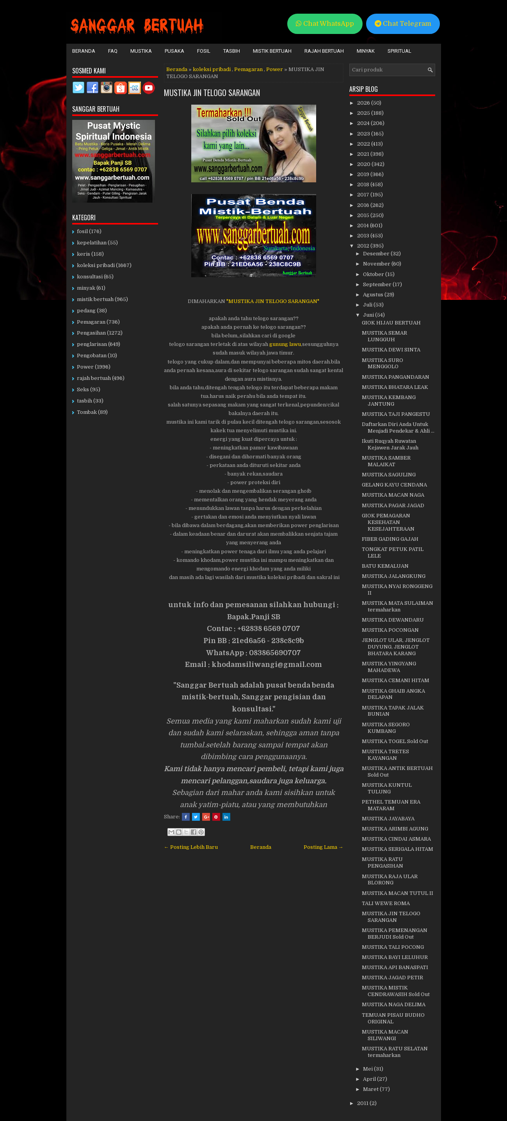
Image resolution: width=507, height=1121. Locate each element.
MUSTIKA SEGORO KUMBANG (386, 728)
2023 (364, 134)
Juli (368, 305)
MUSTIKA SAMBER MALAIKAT (386, 461)
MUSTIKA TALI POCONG (393, 947)
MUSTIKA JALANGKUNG (393, 576)
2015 (363, 215)
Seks (83, 389)
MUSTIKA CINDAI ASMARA (396, 839)
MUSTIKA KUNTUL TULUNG (387, 788)
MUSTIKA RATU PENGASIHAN (382, 862)
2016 (363, 205)
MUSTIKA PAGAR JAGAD (393, 505)
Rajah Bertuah (324, 51)
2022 (364, 144)
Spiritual (399, 51)
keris (83, 254)
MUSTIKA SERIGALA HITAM (397, 849)
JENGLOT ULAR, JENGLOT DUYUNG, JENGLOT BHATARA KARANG (396, 646)
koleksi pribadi (212, 69)
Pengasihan (91, 333)
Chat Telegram (403, 23)
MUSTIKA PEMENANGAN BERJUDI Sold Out (394, 933)
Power (274, 69)
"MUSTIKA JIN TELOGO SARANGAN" (272, 301)
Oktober (374, 274)
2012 (363, 246)
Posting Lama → (323, 847)
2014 (363, 225)
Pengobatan (92, 355)
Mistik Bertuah (272, 51)
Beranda (83, 51)
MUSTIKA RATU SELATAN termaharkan (395, 1052)
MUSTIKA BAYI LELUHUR (395, 957)
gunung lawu (284, 344)
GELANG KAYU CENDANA (394, 485)
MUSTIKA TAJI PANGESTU (396, 414)
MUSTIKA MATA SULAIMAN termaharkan (397, 606)
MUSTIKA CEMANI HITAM (395, 680)
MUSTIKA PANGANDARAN (395, 377)
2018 (363, 184)
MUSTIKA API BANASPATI (395, 967)
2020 (364, 164)
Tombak (87, 412)
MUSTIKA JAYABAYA (388, 819)
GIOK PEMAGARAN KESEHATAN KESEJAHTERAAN (388, 522)
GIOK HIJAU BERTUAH (391, 323)
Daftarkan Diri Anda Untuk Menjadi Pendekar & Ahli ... (398, 427)
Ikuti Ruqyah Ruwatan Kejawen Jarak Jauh (390, 444)
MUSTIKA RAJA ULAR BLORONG (390, 879)
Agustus (373, 295)
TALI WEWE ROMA (386, 903)
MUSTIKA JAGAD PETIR (392, 977)
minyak (86, 288)
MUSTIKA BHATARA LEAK (395, 387)
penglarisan (92, 344)
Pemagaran (248, 69)
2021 (363, 154)
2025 (364, 113)
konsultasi (90, 277)
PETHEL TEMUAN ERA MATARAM (391, 805)
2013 (363, 236)
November (377, 264)
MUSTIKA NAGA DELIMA (393, 1004)
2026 (364, 103)
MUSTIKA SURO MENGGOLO (382, 363)
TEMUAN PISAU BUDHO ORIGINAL (393, 1018)
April (370, 1079)
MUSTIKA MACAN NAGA (393, 495)
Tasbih (231, 51)
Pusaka (174, 51)
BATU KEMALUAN (385, 566)
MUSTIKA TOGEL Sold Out (395, 741)
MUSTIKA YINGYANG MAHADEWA (389, 667)
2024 (364, 123)
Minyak (366, 51)
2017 (363, 195)
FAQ (112, 51)
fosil (82, 231)
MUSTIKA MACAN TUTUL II (397, 893)
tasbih (84, 401)
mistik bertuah (95, 299)
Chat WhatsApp (325, 23)
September (378, 284)
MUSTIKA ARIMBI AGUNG (395, 829)
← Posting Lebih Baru (191, 847)
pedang (86, 311)
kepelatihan (92, 243)
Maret (371, 1089)
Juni (369, 315)
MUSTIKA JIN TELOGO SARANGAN (212, 92)
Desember (377, 254)
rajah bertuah (94, 378)
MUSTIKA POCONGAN (390, 630)
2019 (363, 174)
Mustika (141, 51)
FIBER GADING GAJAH (390, 539)
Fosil (203, 51)
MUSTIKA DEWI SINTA (391, 350)
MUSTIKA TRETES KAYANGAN (385, 755)
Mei (368, 1069)
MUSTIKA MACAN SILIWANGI (385, 1035)
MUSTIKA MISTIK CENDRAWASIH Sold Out (396, 991)
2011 (363, 1103)
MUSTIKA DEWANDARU (393, 620)
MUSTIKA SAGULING (389, 475)
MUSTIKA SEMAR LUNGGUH (384, 336)
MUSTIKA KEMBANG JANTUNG (389, 400)
